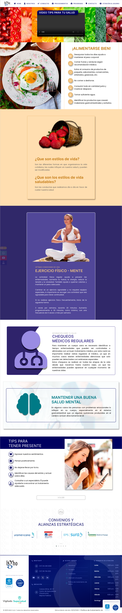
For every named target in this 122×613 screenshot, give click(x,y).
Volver (61, 497)
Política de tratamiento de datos (76, 583)
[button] (56, 546)
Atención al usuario (109, 3)
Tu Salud (70, 570)
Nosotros (29, 3)
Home (17, 3)
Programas (77, 3)
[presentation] (60, 544)
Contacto (91, 3)
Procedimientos (60, 3)
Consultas (43, 3)
